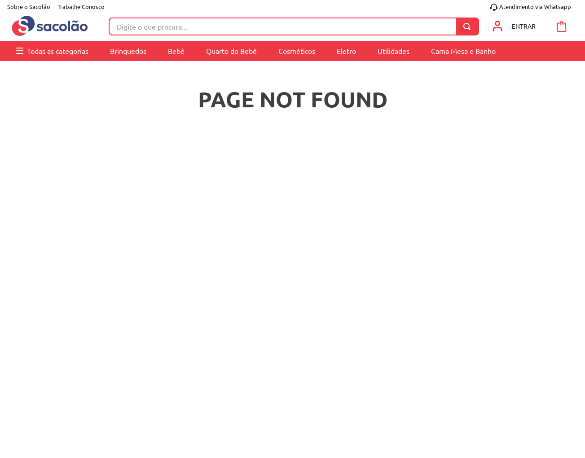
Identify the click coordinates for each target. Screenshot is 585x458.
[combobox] (294, 26)
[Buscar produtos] (468, 26)
